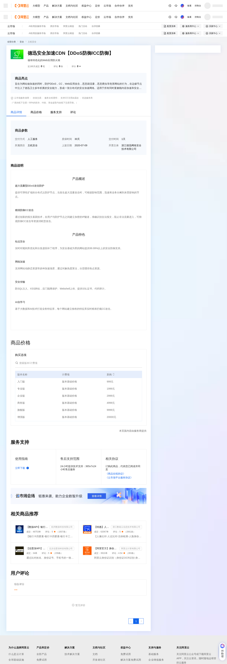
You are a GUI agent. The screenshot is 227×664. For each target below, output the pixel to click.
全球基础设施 (16, 659)
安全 (22, 42)
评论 (73, 112)
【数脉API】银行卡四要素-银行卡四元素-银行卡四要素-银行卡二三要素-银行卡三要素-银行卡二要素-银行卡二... (37, 527)
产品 (46, 5)
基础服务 (153, 654)
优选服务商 (87, 98)
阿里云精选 (68, 26)
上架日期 (67, 145)
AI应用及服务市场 (37, 26)
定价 (97, 5)
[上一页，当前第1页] (130, 621)
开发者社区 (99, 659)
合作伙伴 (119, 5)
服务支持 (56, 112)
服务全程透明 (51, 98)
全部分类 (11, 42)
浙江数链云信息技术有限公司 (126, 527)
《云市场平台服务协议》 (119, 477)
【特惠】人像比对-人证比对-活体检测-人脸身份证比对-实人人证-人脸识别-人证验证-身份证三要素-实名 (102, 527)
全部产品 (42, 654)
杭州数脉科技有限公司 (62, 527)
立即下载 (22, 468)
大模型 (36, 5)
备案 (189, 5)
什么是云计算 (16, 654)
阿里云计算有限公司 (130, 548)
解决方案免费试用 (131, 659)
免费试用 (42, 659)
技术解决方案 (72, 654)
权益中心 (87, 5)
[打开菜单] (5, 5)
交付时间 (114, 139)
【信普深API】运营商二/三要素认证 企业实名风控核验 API (36, 548)
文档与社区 (72, 5)
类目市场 (54, 26)
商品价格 (36, 112)
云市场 (107, 5)
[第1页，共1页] (136, 621)
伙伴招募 (96, 26)
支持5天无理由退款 (69, 98)
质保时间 (67, 139)
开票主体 (114, 145)
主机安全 (32, 42)
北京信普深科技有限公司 (61, 548)
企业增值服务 (156, 659)
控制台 (198, 5)
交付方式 (20, 139)
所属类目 (20, 145)
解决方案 (57, 5)
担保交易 (37, 98)
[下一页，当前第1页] (141, 621)
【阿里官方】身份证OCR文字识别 (106, 548)
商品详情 (16, 112)
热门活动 (83, 26)
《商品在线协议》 (115, 473)
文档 (95, 654)
